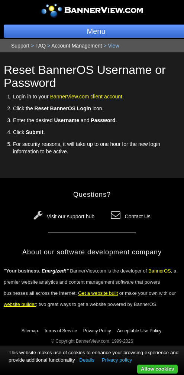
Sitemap (30, 330)
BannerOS (159, 271)
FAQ (40, 46)
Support (20, 46)
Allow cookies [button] (157, 369)
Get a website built (98, 293)
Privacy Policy (97, 330)
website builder (20, 304)
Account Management (76, 46)
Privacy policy (117, 360)
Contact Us (138, 216)
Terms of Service (60, 330)
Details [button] (86, 360)
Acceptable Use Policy (139, 330)
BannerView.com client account (86, 97)
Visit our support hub (70, 216)
